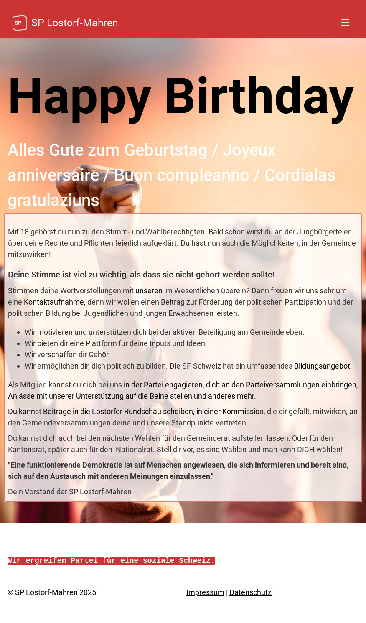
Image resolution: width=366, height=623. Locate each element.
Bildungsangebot (322, 365)
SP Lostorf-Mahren (74, 23)
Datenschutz (250, 592)
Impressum (205, 592)
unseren (149, 290)
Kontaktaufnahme (54, 302)
